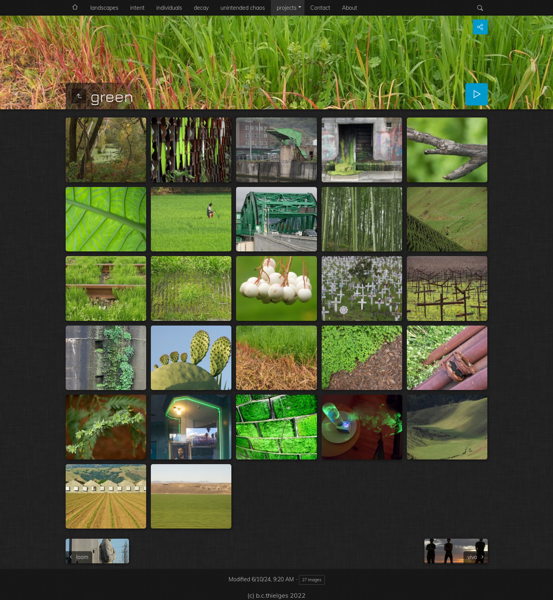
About (349, 7)
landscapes (104, 7)
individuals (169, 7)
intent (137, 7)
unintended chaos (242, 7)
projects (287, 7)
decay (201, 7)
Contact (320, 7)
